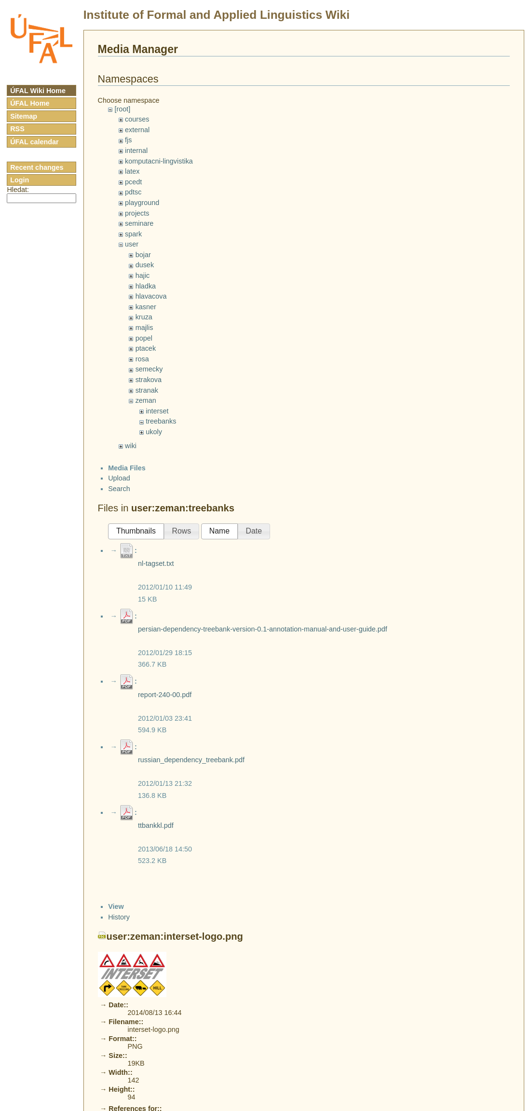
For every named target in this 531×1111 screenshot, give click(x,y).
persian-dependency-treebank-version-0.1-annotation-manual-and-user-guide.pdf (262, 629)
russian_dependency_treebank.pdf (191, 760)
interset (157, 411)
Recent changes (36, 167)
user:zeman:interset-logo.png (175, 936)
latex (132, 171)
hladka (146, 286)
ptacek (146, 348)
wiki (130, 446)
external (137, 130)
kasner (146, 307)
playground (142, 202)
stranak (147, 390)
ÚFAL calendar (34, 142)
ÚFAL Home (29, 103)
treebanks (161, 421)
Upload (119, 478)
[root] (122, 109)
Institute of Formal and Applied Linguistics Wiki (216, 14)
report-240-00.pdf (164, 695)
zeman (146, 400)
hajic (143, 275)
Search (119, 489)
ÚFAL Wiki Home (38, 91)
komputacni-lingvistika (159, 161)
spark (133, 234)
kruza (144, 317)
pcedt (133, 182)
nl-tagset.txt (156, 563)
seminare (139, 223)
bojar (143, 255)
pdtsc (133, 192)
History (119, 917)
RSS (17, 129)
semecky (149, 369)
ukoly (154, 432)
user (131, 244)
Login (19, 180)
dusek (145, 265)
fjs (128, 140)
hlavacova (151, 296)
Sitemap (23, 116)
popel (144, 338)
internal (136, 150)
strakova (149, 380)
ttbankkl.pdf (156, 825)
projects (137, 213)
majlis (144, 327)
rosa (142, 359)
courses (137, 119)
